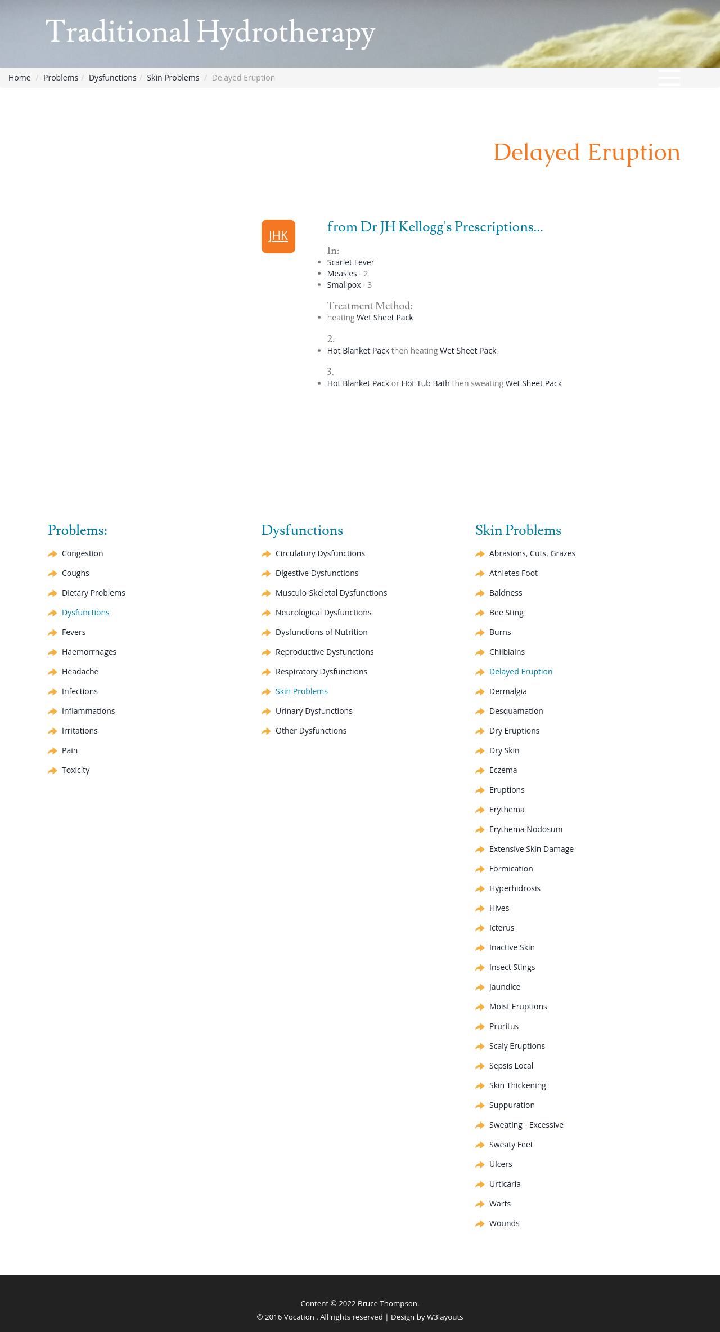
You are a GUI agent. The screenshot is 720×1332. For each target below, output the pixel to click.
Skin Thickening (517, 1085)
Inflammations (88, 710)
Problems (60, 77)
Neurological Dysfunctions (324, 612)
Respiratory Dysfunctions (321, 671)
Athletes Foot (513, 572)
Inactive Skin (512, 947)
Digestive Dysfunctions (317, 572)
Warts (500, 1203)
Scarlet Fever (351, 262)
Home (19, 77)
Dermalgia (508, 691)
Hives (499, 907)
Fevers (74, 632)
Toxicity (75, 770)
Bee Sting (506, 612)
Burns (500, 632)
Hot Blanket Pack (358, 350)
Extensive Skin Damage (531, 848)
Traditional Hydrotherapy (210, 32)
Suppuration (512, 1104)
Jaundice (504, 986)
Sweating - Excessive (526, 1124)
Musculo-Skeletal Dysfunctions (331, 592)
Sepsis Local (511, 1065)
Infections (80, 691)
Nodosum (526, 829)
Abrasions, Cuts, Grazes (532, 553)
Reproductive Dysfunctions (325, 651)
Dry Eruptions (514, 730)
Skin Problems (173, 77)
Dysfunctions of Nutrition (322, 632)
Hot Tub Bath (426, 383)
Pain (70, 750)
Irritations (80, 730)
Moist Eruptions (518, 1006)
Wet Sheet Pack (385, 317)
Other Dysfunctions (311, 730)
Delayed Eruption (521, 671)
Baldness (506, 592)
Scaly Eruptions (517, 1045)
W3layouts (445, 1317)
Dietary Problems (93, 592)
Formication (511, 868)
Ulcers (500, 1164)
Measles (342, 273)
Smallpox (344, 284)
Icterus (501, 927)
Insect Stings (512, 967)
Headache (80, 671)
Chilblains (507, 651)
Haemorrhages (89, 651)
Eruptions (507, 789)
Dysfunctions (113, 77)
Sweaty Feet (511, 1144)
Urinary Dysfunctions (314, 710)
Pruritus (504, 1026)
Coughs (75, 572)
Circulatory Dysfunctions (320, 553)
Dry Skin (504, 750)
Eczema (503, 770)
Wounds (504, 1223)
